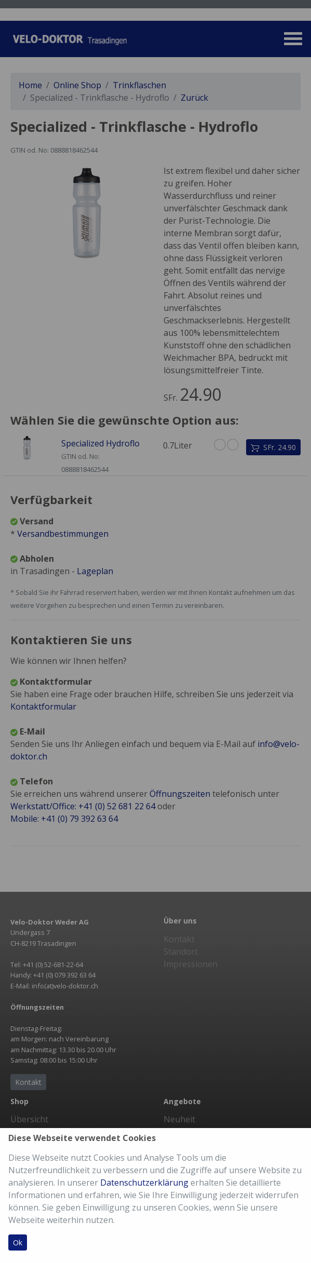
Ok (17, 1242)
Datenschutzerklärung (144, 1182)
